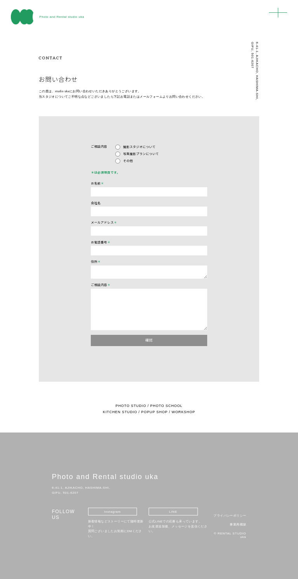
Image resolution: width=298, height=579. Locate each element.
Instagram (112, 512)
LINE (173, 512)
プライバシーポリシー (229, 515)
